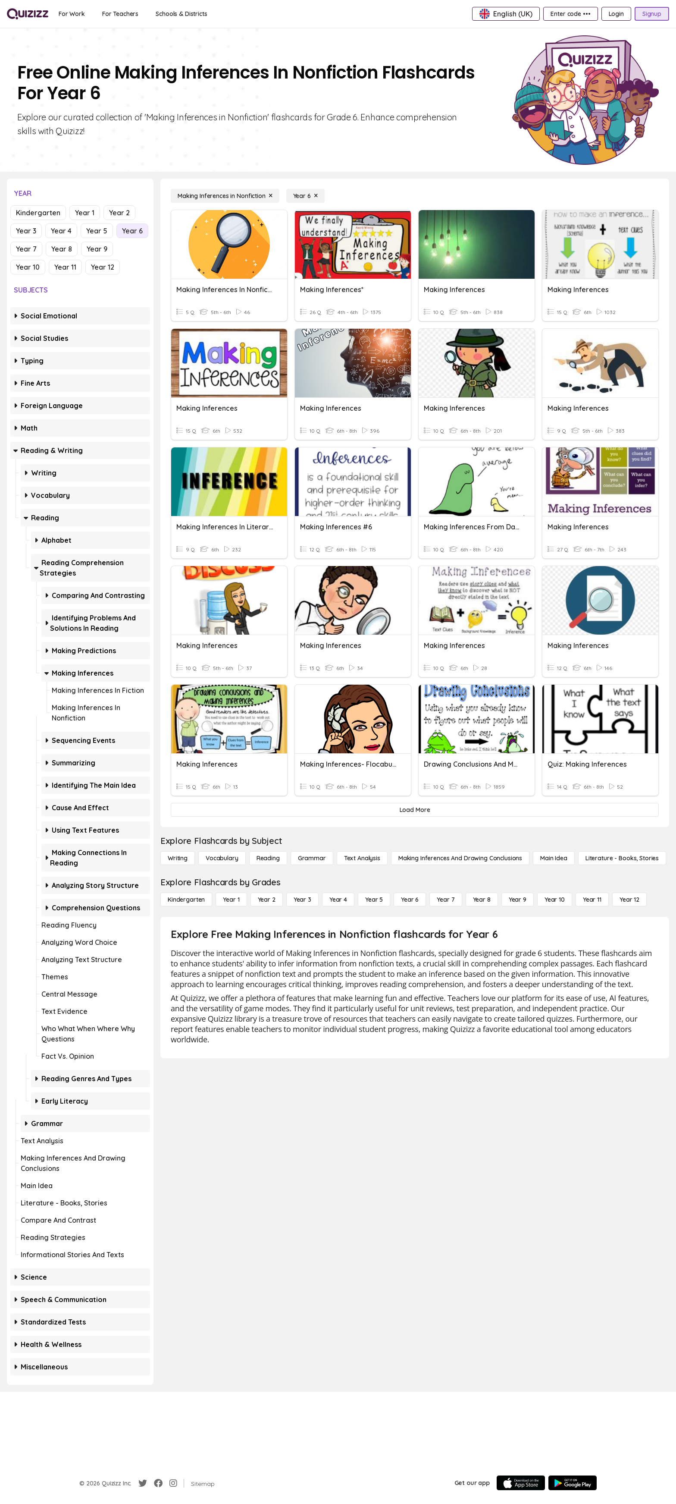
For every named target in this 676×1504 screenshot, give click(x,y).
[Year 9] (517, 899)
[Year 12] (629, 899)
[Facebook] (158, 1483)
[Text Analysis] (362, 858)
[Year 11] (592, 899)
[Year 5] (374, 899)
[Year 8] (482, 899)
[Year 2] (266, 899)
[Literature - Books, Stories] (622, 858)
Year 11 (65, 267)
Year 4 (61, 231)
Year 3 (26, 231)
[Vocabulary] (222, 858)
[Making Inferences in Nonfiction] (225, 196)
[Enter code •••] (570, 14)
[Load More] (415, 810)
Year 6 (132, 231)
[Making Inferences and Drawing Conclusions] (460, 858)
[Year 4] (338, 899)
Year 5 (96, 231)
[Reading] (268, 858)
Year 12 (102, 267)
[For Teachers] (120, 14)
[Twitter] (142, 1483)
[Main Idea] (554, 858)
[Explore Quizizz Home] (27, 13)
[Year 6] (305, 196)
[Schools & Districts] (181, 14)
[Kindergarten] (186, 899)
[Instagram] (173, 1483)
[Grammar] (312, 858)
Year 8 (61, 249)
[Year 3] (302, 899)
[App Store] (521, 1483)
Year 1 (84, 212)
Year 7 (26, 249)
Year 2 (119, 212)
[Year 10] (554, 899)
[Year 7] (445, 899)
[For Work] (72, 14)
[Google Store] (572, 1483)
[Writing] (177, 858)
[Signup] (652, 14)
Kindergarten (38, 212)
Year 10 (28, 267)
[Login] (616, 14)
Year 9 (97, 249)
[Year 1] (231, 899)
